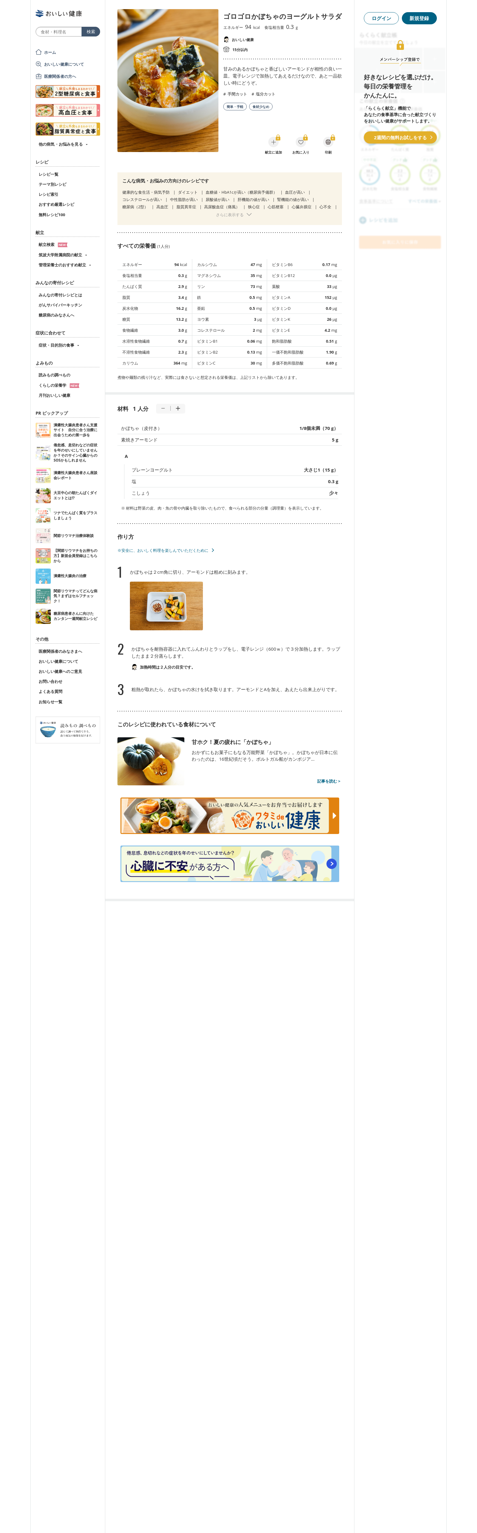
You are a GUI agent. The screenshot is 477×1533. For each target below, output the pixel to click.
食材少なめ (260, 106)
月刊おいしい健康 (54, 395)
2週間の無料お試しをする (400, 137)
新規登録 (419, 18)
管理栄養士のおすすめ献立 (62, 265)
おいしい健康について (64, 64)
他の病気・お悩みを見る (61, 144)
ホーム (50, 52)
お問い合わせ (50, 681)
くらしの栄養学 (59, 385)
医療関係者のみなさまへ (60, 651)
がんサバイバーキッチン (60, 305)
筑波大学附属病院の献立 (60, 255)
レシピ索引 (48, 194)
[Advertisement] (238, 1519)
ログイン (381, 18)
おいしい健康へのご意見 (60, 671)
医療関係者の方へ (60, 76)
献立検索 (53, 244)
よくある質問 (50, 691)
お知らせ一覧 (50, 701)
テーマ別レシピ (52, 184)
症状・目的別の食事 (56, 345)
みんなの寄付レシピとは (60, 295)
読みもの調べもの (54, 375)
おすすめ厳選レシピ (56, 204)
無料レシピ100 (52, 214)
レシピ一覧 (48, 174)
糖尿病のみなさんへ (56, 315)
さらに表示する (230, 214)
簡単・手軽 (235, 106)
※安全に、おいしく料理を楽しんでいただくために (162, 550)
